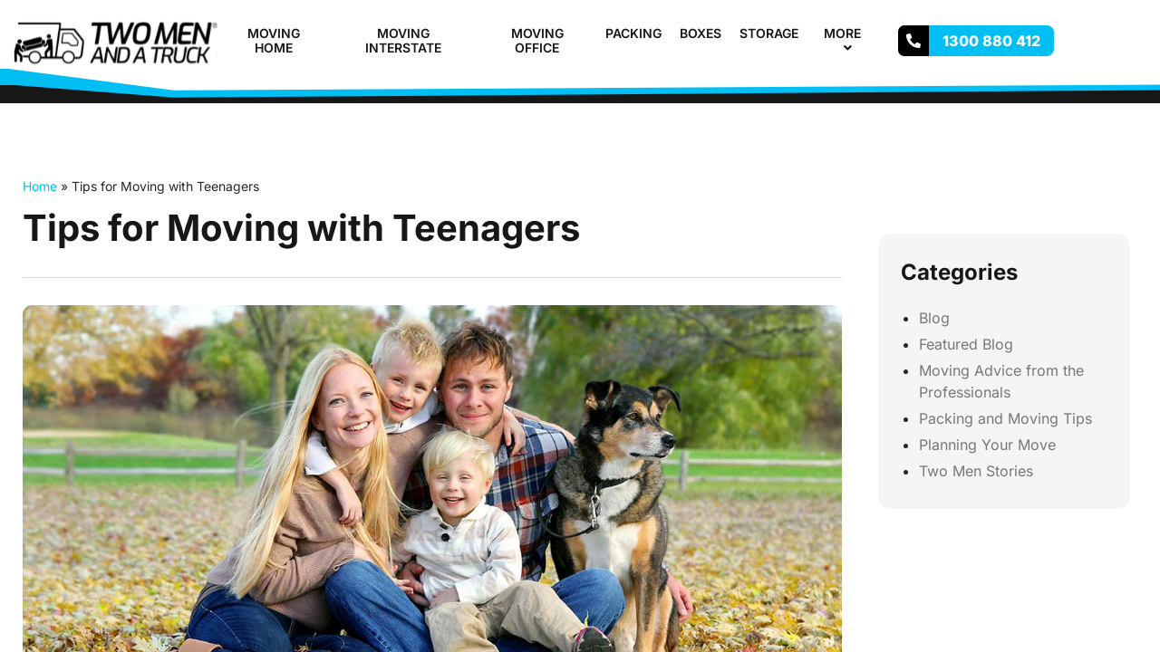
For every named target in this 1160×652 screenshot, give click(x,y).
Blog (934, 318)
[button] (868, 33)
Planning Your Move (987, 445)
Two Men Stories (976, 471)
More (850, 40)
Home (40, 186)
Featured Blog (966, 344)
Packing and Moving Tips (1005, 418)
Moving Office (537, 40)
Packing (633, 33)
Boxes (700, 33)
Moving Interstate (403, 40)
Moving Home (273, 40)
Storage (769, 33)
